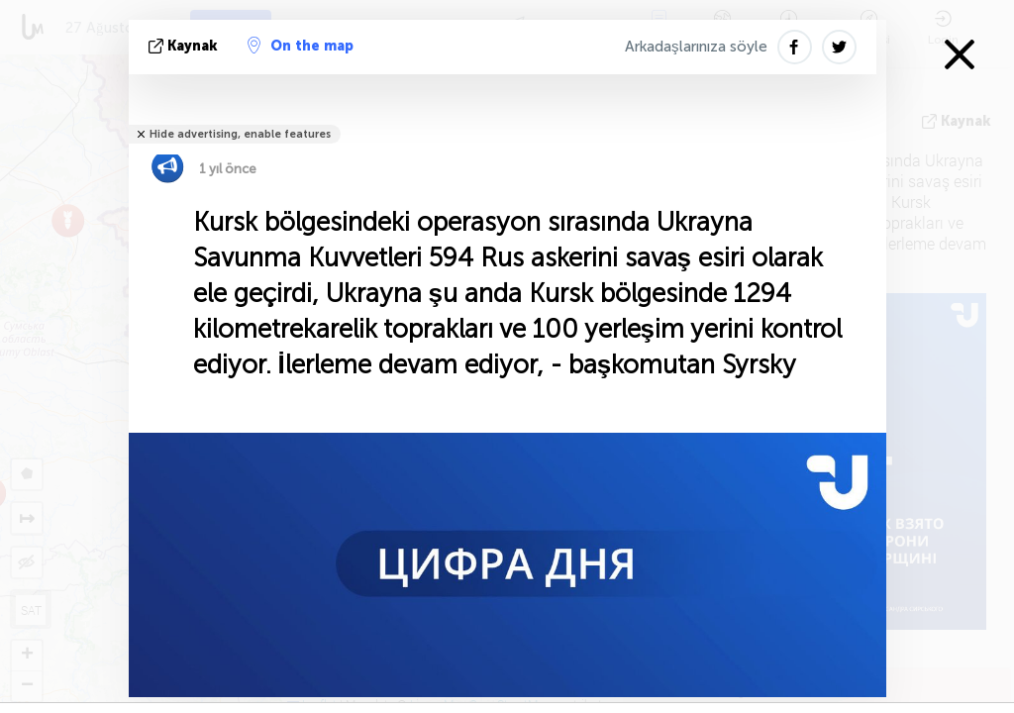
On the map (301, 45)
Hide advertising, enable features (240, 134)
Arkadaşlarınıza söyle (696, 46)
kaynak (185, 46)
